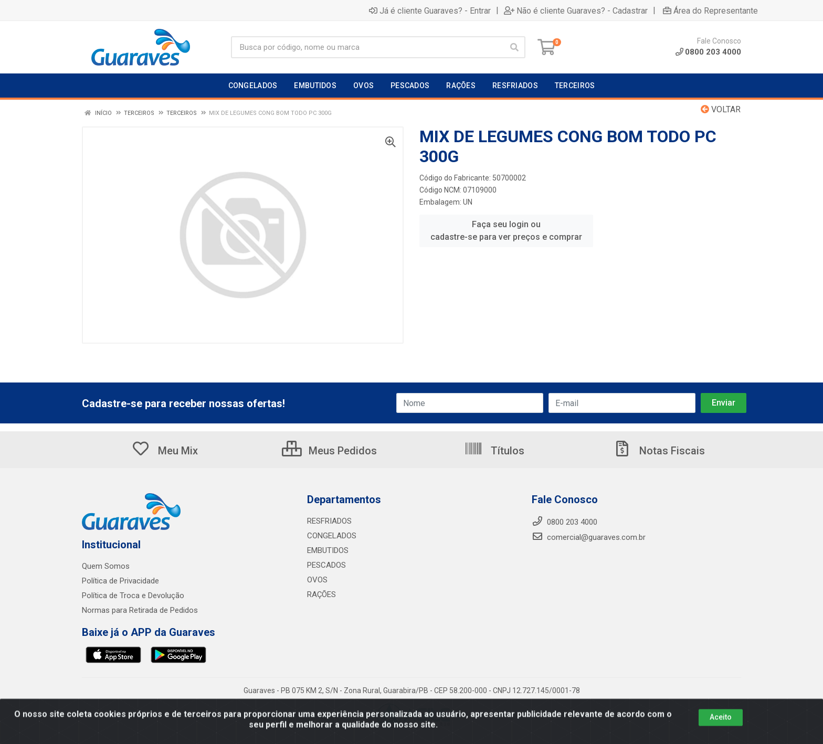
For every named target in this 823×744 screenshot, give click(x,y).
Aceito (721, 729)
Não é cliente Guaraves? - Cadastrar (576, 10)
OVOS (317, 579)
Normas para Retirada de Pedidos (140, 610)
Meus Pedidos (329, 450)
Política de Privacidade (120, 581)
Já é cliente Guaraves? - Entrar (430, 10)
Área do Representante (710, 10)
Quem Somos (106, 566)
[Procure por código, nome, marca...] (367, 47)
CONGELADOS (331, 535)
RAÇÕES (321, 594)
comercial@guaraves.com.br (589, 537)
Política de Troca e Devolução (133, 595)
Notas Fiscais (659, 450)
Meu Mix (164, 450)
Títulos (494, 450)
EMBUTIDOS (328, 550)
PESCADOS (326, 565)
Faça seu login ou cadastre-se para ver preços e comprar (506, 230)
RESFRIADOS (329, 521)
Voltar (721, 109)
